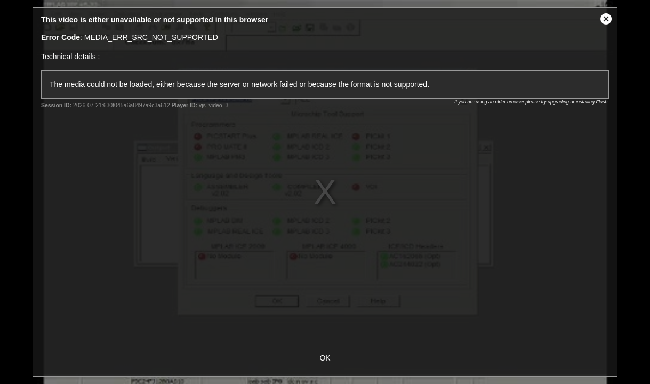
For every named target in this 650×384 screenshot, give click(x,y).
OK (324, 358)
